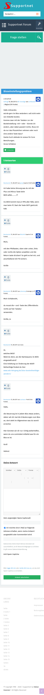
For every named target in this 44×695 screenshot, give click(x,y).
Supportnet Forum (19, 24)
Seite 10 (7, 642)
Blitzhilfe (22, 234)
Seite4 (7, 622)
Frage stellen (18, 37)
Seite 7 (6, 632)
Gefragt (6, 102)
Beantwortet (7, 183)
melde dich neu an (25, 568)
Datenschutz (39, 616)
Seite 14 (7, 656)
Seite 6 (6, 629)
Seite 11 (7, 646)
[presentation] (21, 561)
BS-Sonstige (21, 102)
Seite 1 (7, 612)
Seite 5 (6, 625)
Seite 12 (7, 649)
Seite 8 (6, 636)
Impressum (38, 605)
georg (21, 183)
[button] (10, 470)
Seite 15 (7, 659)
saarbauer (23, 399)
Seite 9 (6, 639)
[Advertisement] (22, 66)
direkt (6, 670)
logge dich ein (11, 568)
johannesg (23, 291)
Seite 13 (7, 653)
